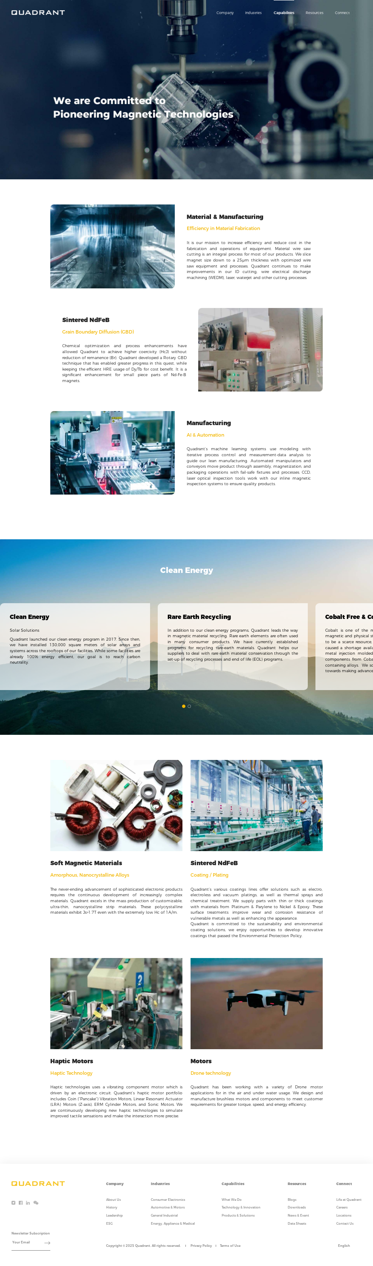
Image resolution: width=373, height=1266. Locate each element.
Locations (343, 1215)
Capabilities (284, 13)
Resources (315, 13)
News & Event (298, 1215)
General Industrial (164, 1215)
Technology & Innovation (241, 1207)
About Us (113, 1200)
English (344, 1246)
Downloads (297, 1207)
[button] (183, 706)
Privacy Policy (201, 1246)
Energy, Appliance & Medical (173, 1224)
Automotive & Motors (168, 1207)
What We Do (232, 1200)
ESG (109, 1224)
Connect (342, 13)
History (111, 1207)
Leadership (114, 1215)
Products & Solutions (238, 1215)
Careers (341, 1207)
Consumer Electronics (168, 1200)
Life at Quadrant (348, 1200)
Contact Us (344, 1224)
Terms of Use (230, 1246)
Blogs (292, 1200)
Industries (253, 13)
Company (225, 13)
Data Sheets (297, 1224)
